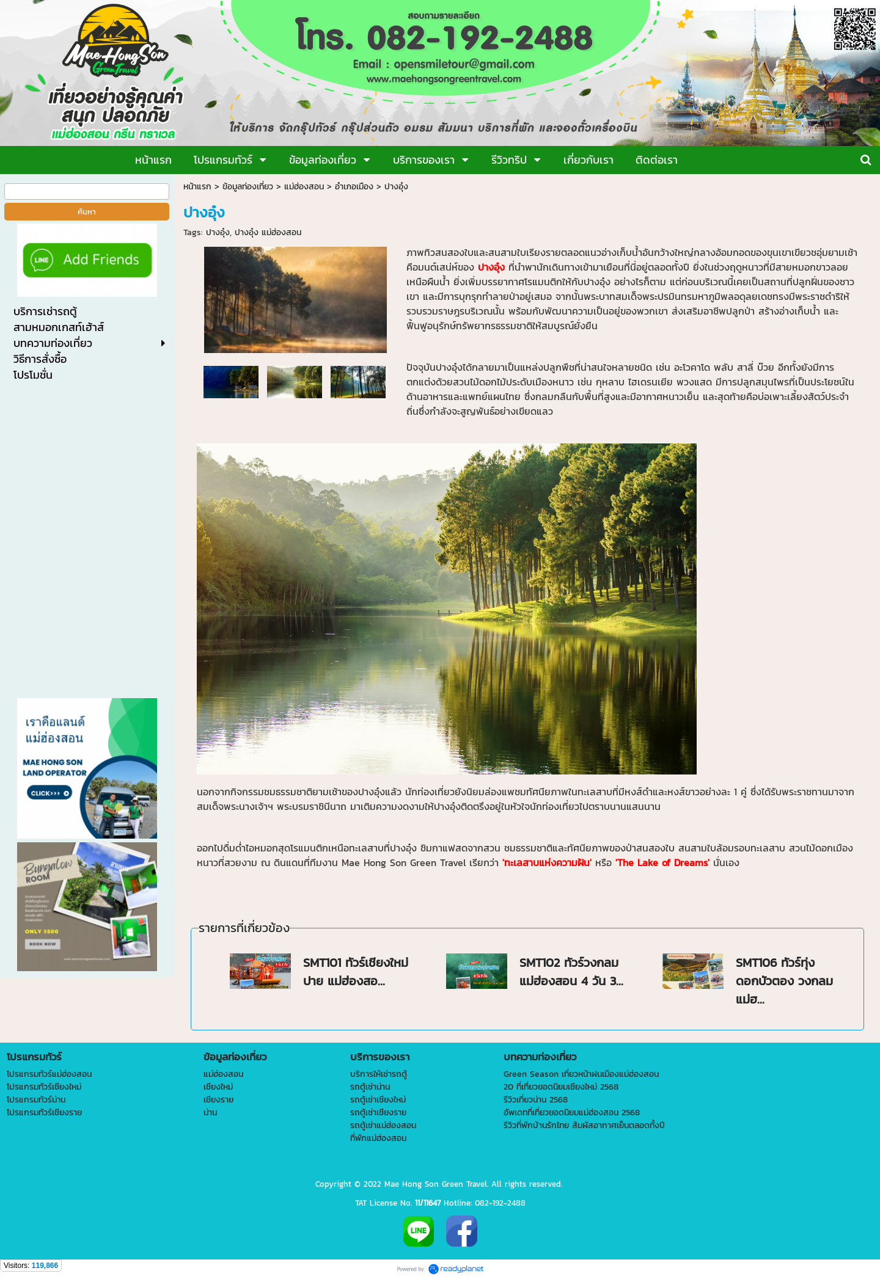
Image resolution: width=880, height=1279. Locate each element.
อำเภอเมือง (354, 186)
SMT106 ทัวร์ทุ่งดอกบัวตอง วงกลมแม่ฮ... (784, 980)
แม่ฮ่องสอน (304, 186)
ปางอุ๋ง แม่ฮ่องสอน (268, 232)
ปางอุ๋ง (218, 232)
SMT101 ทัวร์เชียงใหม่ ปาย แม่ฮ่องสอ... (355, 971)
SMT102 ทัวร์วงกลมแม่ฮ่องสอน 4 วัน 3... (571, 971)
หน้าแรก (197, 186)
